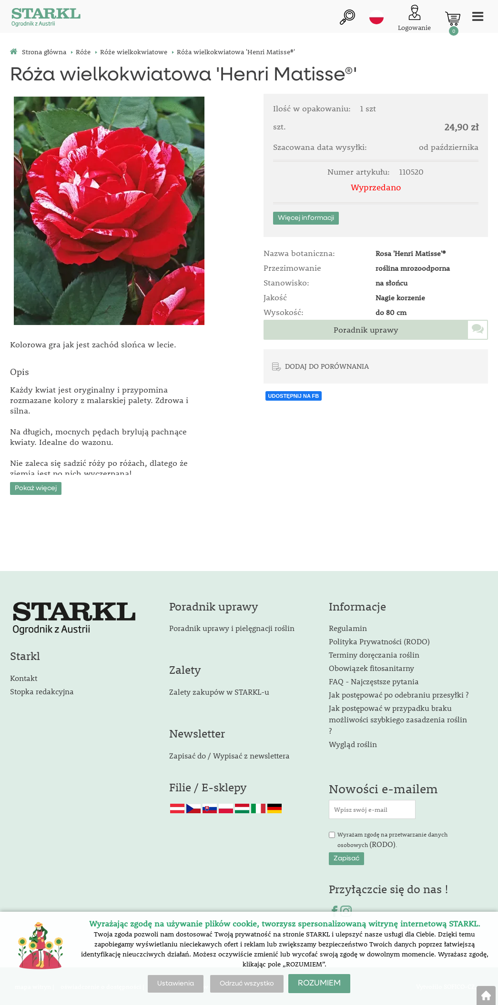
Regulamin (348, 627)
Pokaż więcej (36, 487)
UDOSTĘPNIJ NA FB (293, 396)
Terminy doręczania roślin (374, 654)
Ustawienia (175, 983)
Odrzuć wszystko (247, 983)
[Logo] (45, 18)
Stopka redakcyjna (42, 690)
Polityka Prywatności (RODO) (379, 641)
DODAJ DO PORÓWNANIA (327, 366)
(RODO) (382, 843)
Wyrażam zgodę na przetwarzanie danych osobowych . (392, 839)
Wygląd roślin (353, 744)
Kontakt (23, 677)
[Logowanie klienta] (414, 19)
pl (376, 17)
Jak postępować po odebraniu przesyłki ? (398, 694)
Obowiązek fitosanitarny (371, 667)
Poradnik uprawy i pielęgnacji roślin (232, 627)
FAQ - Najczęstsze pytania (374, 681)
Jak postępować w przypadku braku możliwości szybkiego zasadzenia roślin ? (398, 718)
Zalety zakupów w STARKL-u (219, 691)
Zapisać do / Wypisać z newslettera (229, 754)
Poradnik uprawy (366, 330)
